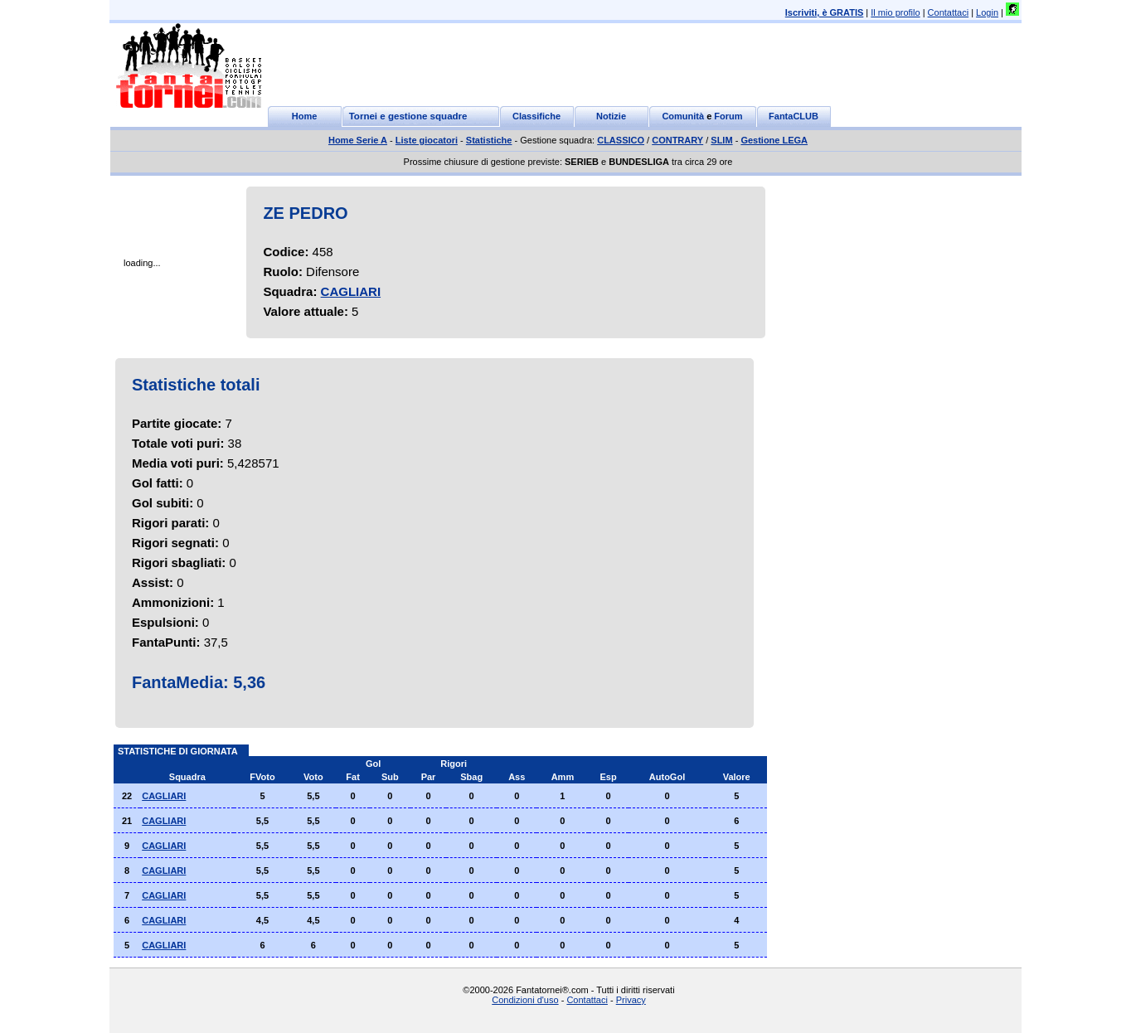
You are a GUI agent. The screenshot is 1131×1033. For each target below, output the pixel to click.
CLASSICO (620, 140)
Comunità (683, 116)
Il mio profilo (895, 12)
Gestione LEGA (774, 140)
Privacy (631, 1000)
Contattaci (948, 12)
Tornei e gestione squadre (408, 116)
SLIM (721, 140)
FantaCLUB (793, 116)
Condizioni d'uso (525, 1000)
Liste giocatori (427, 140)
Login (987, 12)
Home (305, 116)
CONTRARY (677, 140)
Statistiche (489, 140)
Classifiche (536, 116)
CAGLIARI (351, 291)
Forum (728, 116)
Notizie (611, 116)
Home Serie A (357, 140)
